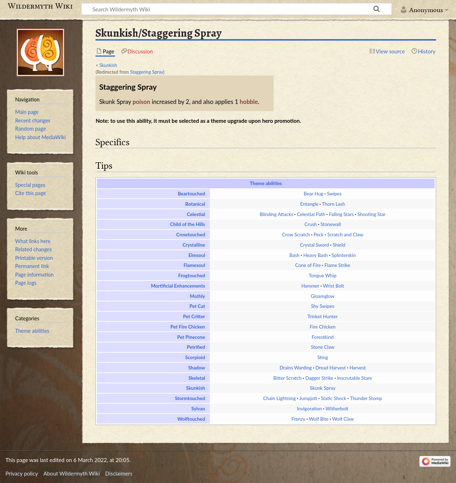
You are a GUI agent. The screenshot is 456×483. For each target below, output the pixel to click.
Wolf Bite (318, 419)
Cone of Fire (308, 265)
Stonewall (331, 224)
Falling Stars (341, 214)
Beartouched (191, 193)
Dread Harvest (330, 368)
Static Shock (334, 398)
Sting (322, 357)
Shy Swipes (322, 306)
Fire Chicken (323, 327)
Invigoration (309, 408)
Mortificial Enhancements (178, 286)
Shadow (196, 368)
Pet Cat (197, 306)
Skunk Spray (323, 388)
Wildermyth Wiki (40, 6)
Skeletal (196, 378)
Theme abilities (266, 183)
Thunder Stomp (366, 398)
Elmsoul (196, 255)
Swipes (334, 193)
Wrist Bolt (333, 286)
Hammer (310, 286)
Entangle (309, 204)
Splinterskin (344, 255)
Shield (339, 245)
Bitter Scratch (287, 378)
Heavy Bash (315, 255)
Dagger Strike (319, 378)
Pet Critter (194, 316)
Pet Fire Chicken (188, 327)
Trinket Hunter (322, 316)
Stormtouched (190, 398)
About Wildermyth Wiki (71, 473)
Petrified (196, 347)
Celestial (196, 214)
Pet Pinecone (191, 337)
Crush (311, 224)
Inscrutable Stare (354, 378)
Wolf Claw (343, 419)
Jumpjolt (308, 398)
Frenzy (298, 419)
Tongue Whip (323, 275)
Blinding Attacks (276, 214)
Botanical (195, 204)
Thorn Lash (333, 204)
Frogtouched (191, 275)
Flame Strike (337, 265)
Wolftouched (191, 419)
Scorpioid (195, 357)
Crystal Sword (314, 245)
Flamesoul (194, 265)
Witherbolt (337, 408)
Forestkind (323, 337)
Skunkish (108, 65)
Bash (295, 255)
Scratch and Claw (345, 234)
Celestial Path (311, 214)
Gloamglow (323, 296)
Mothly (197, 296)
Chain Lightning (279, 398)
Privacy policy (21, 473)
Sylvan (198, 408)
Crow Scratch (296, 234)
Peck (318, 234)
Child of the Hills (187, 224)
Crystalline (194, 245)
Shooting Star (371, 214)
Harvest (357, 368)
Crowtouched (190, 234)
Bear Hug (313, 193)
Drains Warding (296, 368)
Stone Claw (322, 347)
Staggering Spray (146, 72)
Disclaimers (118, 473)
